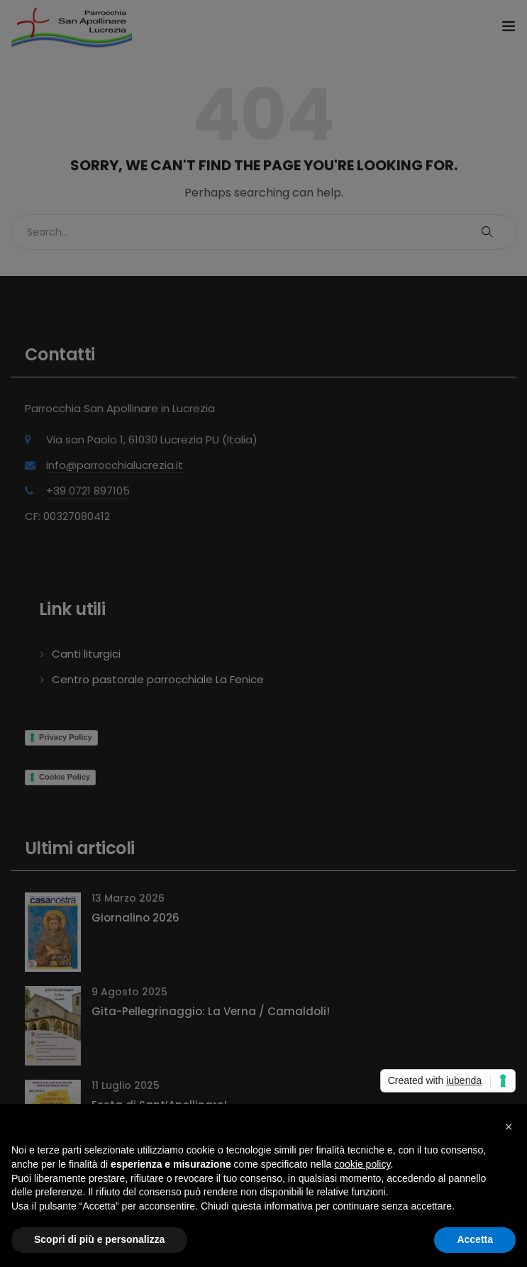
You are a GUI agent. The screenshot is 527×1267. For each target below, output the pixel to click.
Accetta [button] (475, 1239)
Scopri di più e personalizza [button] (99, 1239)
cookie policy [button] (362, 1164)
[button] (508, 1126)
